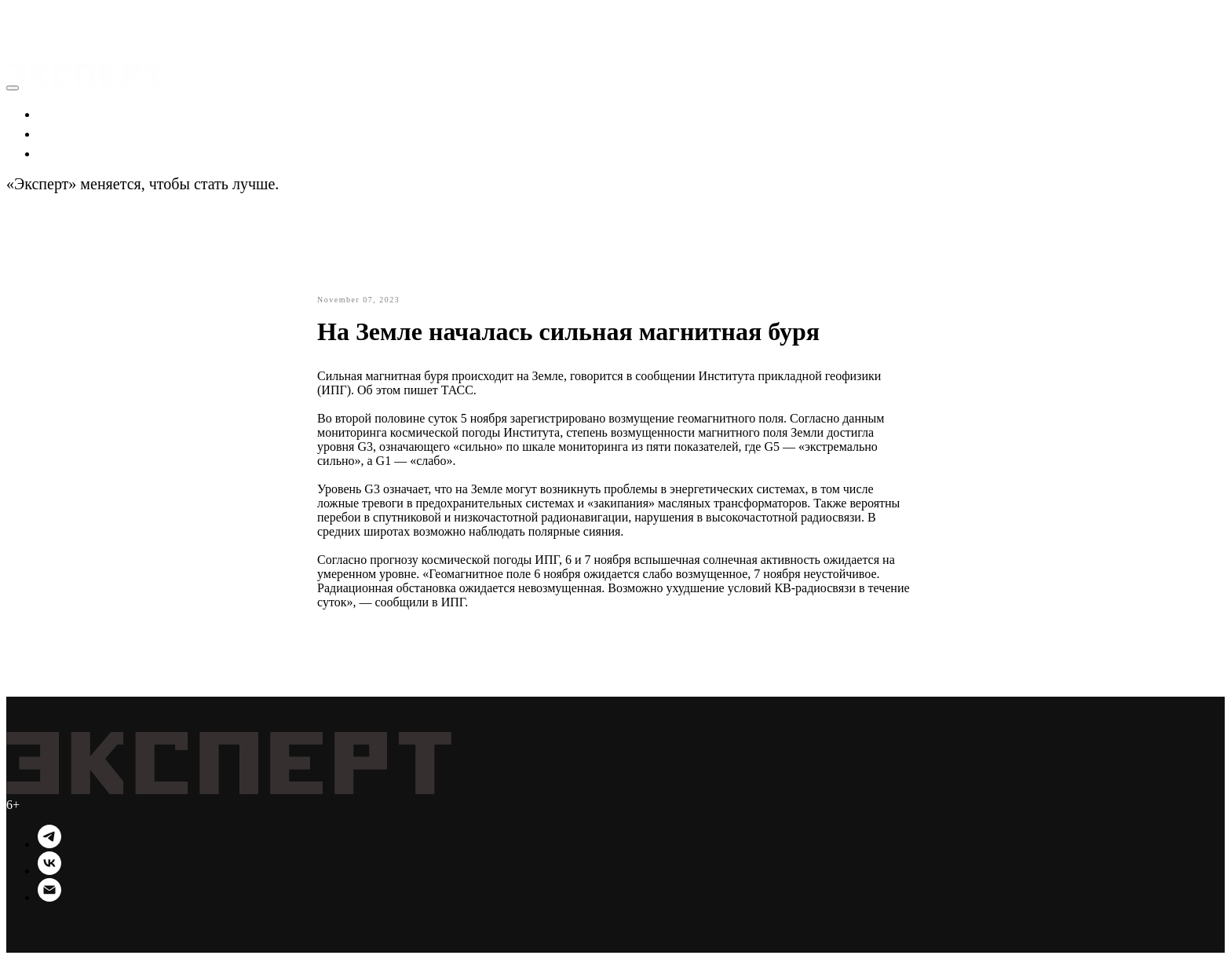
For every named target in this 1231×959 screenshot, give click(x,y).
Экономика (76, 113)
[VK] (49, 870)
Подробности (327, 183)
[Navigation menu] (17, 34)
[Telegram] (49, 844)
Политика (72, 132)
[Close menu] (12, 88)
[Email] (49, 897)
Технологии (79, 152)
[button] (23, 15)
